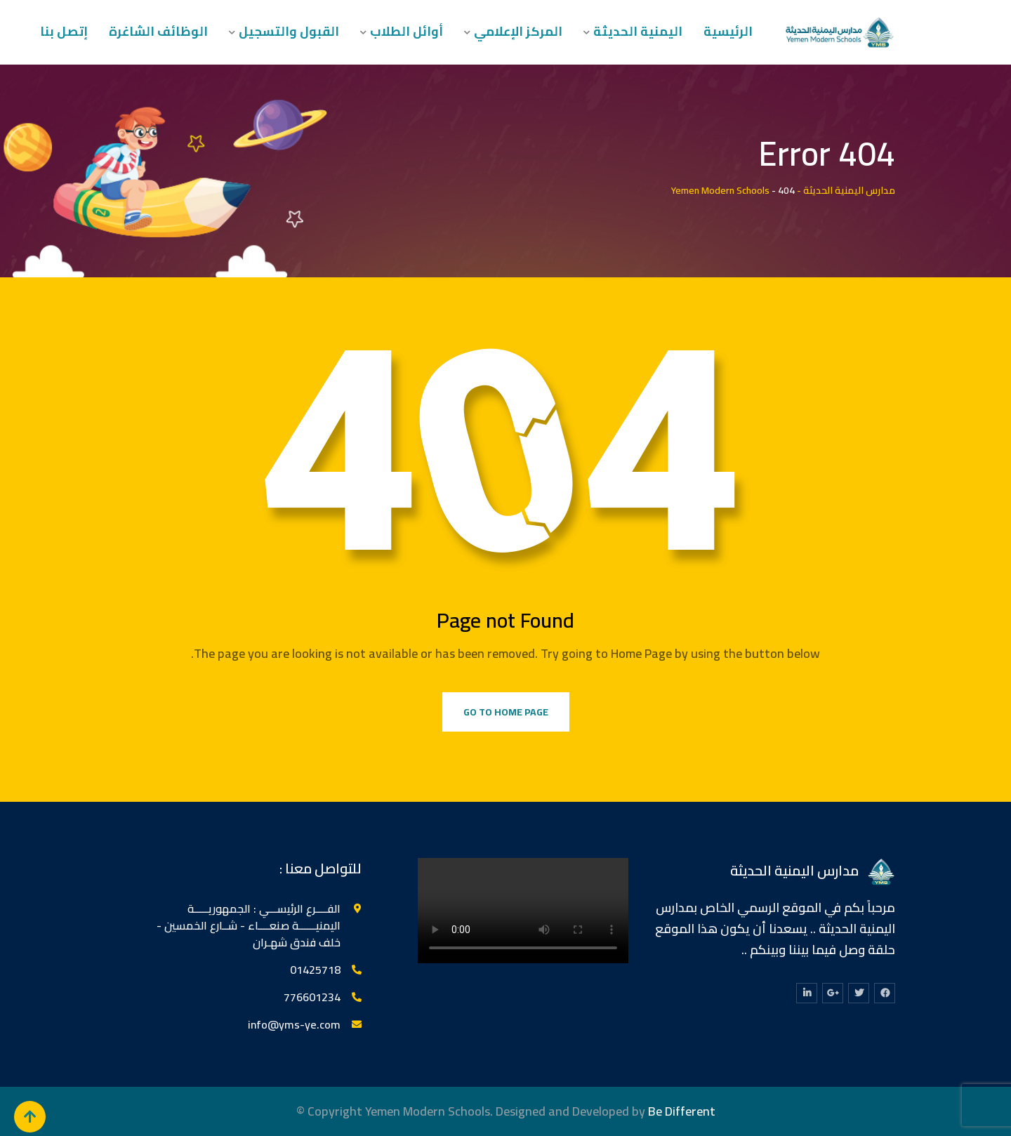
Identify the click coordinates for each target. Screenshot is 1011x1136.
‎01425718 (315, 969)
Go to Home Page (505, 712)
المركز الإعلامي (518, 31)
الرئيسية (728, 31)
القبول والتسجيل (289, 31)
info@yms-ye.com (294, 1024)
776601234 (312, 997)
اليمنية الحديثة (637, 31)
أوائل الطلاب (406, 31)
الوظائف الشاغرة (158, 31)
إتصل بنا (64, 31)
